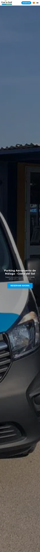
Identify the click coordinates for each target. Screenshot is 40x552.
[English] (37, 2)
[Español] (33, 2)
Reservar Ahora (20, 285)
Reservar (26, 3)
